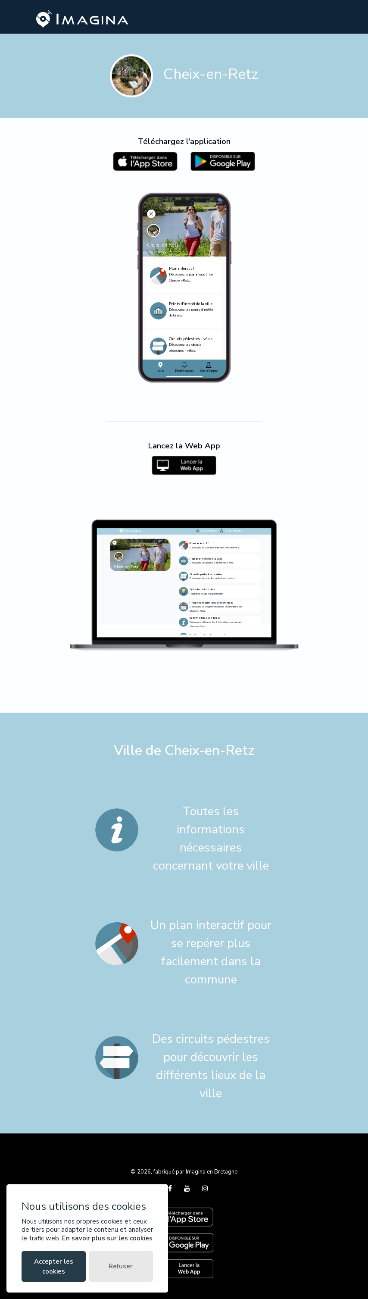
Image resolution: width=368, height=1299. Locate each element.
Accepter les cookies (53, 1266)
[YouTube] (188, 1188)
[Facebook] (171, 1188)
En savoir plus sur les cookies (107, 1238)
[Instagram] (205, 1188)
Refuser (121, 1266)
